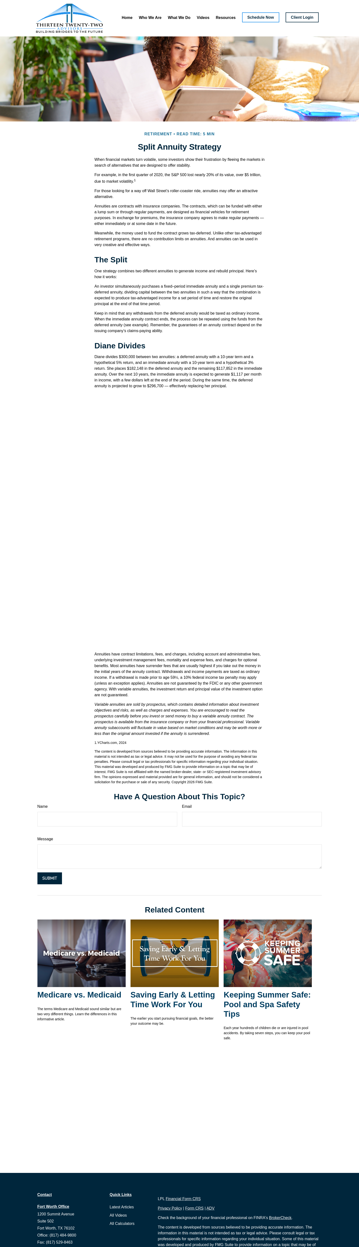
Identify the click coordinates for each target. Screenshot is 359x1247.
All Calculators (122, 1223)
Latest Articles (122, 1207)
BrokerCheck (280, 1218)
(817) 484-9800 (63, 1235)
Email (187, 806)
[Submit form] (49, 878)
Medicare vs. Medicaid (79, 994)
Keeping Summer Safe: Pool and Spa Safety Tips (267, 1004)
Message (45, 839)
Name (42, 806)
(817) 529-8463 (59, 1242)
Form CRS (194, 1208)
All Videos (118, 1215)
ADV (211, 1208)
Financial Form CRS (183, 1199)
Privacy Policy (170, 1208)
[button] (127, 18)
